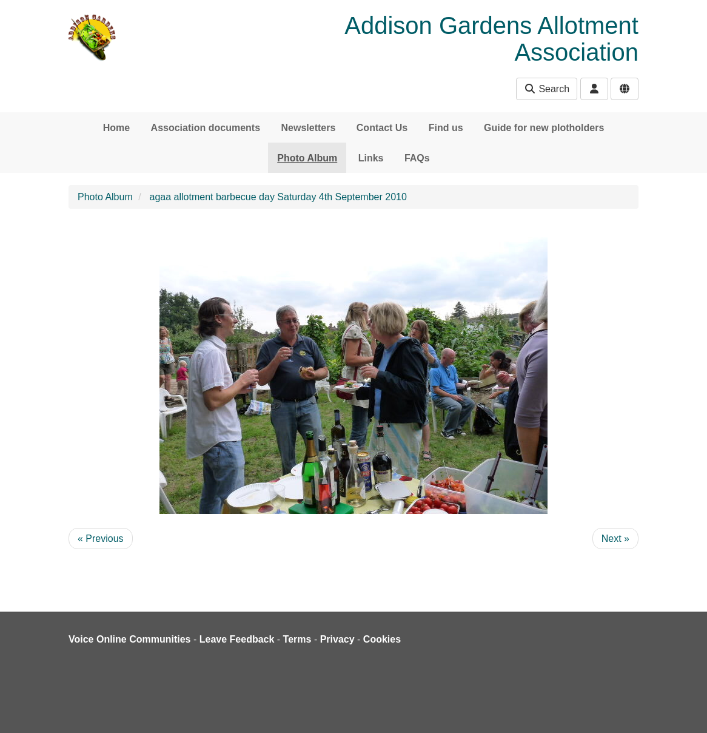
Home (116, 128)
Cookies (382, 639)
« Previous (101, 538)
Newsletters (308, 128)
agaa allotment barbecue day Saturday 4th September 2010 (278, 197)
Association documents (205, 128)
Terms (297, 639)
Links (371, 158)
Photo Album (307, 158)
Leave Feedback (237, 639)
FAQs (417, 158)
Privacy (337, 639)
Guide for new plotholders (544, 128)
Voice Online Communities (130, 639)
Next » (615, 538)
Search (546, 89)
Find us (446, 128)
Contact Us (382, 128)
